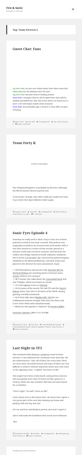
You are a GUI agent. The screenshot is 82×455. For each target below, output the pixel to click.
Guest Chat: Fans (27, 49)
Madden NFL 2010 (44, 297)
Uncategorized (44, 122)
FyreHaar (36, 433)
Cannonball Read (54, 279)
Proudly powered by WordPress (24, 451)
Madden (41, 327)
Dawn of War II (61, 212)
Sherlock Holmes (20, 273)
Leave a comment (23, 124)
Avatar (16, 276)
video (27, 214)
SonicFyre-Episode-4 (22, 312)
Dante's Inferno (31, 327)
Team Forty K (24, 143)
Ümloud (43, 285)
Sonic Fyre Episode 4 (30, 233)
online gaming (63, 433)
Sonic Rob (31, 122)
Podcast (58, 325)
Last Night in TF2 (27, 348)
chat (54, 122)
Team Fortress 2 (19, 214)
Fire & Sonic (14, 8)
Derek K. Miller (57, 306)
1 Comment (37, 214)
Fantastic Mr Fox (55, 270)
